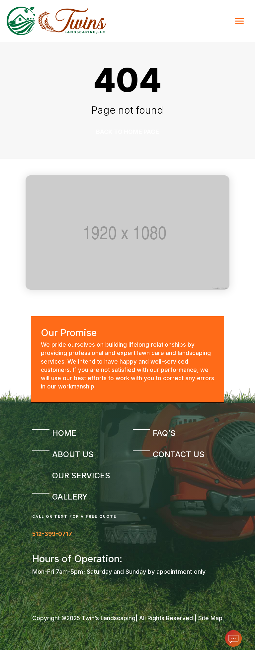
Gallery (70, 497)
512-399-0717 (52, 534)
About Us (73, 454)
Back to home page (127, 131)
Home (64, 433)
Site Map (210, 618)
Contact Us (179, 454)
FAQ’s (164, 433)
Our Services (81, 475)
